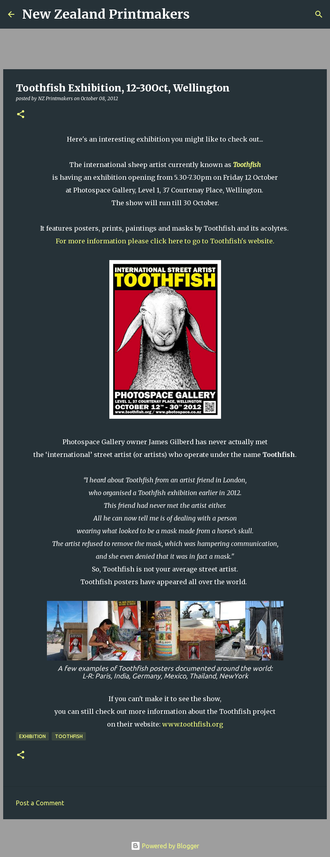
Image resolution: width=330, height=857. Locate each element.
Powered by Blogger (165, 845)
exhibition (32, 736)
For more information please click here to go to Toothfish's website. (165, 241)
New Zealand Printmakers (106, 14)
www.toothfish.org (192, 724)
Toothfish (247, 165)
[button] (20, 114)
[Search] (201, 14)
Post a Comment (40, 802)
